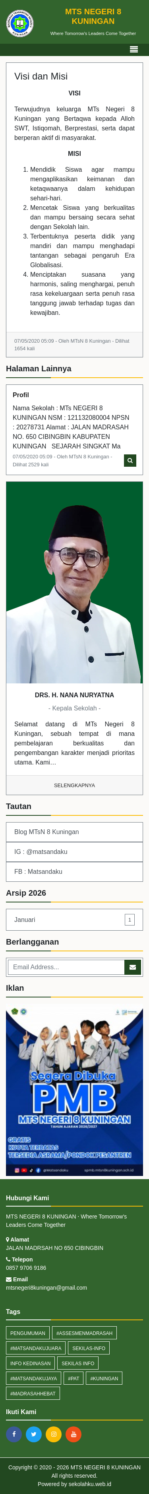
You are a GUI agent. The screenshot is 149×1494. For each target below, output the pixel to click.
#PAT (73, 1378)
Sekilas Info (78, 1363)
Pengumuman (27, 1333)
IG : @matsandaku (41, 851)
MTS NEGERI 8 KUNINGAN (105, 1467)
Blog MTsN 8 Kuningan (46, 831)
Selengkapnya (74, 785)
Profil (21, 395)
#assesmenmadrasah (84, 1333)
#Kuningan (104, 1378)
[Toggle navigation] (134, 50)
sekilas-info (88, 1348)
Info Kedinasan (30, 1363)
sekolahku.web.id (90, 1484)
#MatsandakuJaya (33, 1378)
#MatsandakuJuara (35, 1348)
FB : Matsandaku (38, 871)
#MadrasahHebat (33, 1394)
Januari (74, 920)
